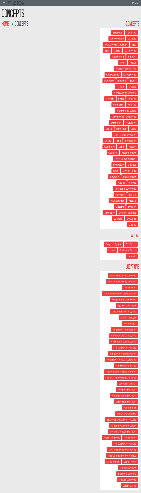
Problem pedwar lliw (125, 68)
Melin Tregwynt (128, 317)
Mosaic (132, 200)
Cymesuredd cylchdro (125, 92)
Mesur (133, 62)
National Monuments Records (120, 377)
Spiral (121, 146)
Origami (132, 98)
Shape (108, 140)
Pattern (132, 146)
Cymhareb (118, 104)
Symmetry (118, 164)
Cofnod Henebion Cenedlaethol (120, 293)
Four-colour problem (125, 158)
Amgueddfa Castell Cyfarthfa (121, 359)
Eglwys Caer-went (127, 305)
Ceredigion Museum (126, 401)
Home (5, 23)
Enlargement (129, 176)
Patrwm (132, 56)
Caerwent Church (127, 383)
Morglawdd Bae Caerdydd (123, 275)
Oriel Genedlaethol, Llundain (121, 281)
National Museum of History (121, 419)
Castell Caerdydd (127, 479)
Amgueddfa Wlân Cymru (123, 311)
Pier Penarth (129, 323)
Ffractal (120, 86)
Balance (132, 164)
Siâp (107, 50)
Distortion (116, 122)
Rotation (114, 176)
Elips (134, 44)
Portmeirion (130, 287)
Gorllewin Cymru (127, 250)
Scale (133, 128)
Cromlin (110, 98)
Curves (132, 182)
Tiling (118, 140)
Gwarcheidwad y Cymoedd (122, 449)
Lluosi (133, 80)
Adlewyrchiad (117, 38)
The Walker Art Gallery (124, 347)
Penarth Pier (129, 407)
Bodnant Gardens (127, 473)
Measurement (129, 152)
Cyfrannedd (130, 50)
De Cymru (131, 244)
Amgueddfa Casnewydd (124, 299)
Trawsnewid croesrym (116, 44)
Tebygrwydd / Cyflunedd (123, 116)
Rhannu (122, 80)
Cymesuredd (129, 74)
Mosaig (132, 86)
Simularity (109, 212)
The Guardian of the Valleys (122, 455)
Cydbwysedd (112, 74)
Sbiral (121, 98)
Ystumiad (117, 32)
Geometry (109, 146)
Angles (121, 182)
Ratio (116, 170)
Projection (131, 122)
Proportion (130, 140)
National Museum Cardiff (123, 425)
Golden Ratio (129, 170)
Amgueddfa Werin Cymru (123, 341)
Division (132, 206)
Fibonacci (109, 80)
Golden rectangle (127, 212)
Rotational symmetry (125, 188)
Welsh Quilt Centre (126, 413)
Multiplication (117, 200)
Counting (112, 152)
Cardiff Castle (129, 485)
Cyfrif (122, 62)
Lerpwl (111, 250)
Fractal (132, 194)
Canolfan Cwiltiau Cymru (123, 335)
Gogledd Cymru (114, 244)
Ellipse (109, 128)
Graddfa (132, 38)
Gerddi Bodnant (128, 467)
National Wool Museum (124, 395)
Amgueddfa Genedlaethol (123, 353)
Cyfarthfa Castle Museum (123, 431)
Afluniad (132, 104)
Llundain (132, 256)
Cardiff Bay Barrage (126, 365)
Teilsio (117, 50)
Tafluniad (131, 32)
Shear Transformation (125, 134)
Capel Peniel (130, 461)
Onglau (132, 224)
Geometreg (118, 56)
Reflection (121, 128)
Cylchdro (118, 218)
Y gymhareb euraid (126, 110)
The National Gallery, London (121, 371)
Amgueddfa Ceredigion (124, 329)
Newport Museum (126, 389)
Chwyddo (131, 218)
